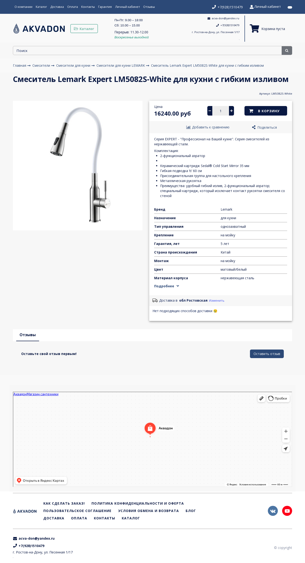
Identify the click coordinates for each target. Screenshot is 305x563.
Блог (191, 511)
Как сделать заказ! (64, 504)
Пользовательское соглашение (77, 511)
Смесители (41, 65)
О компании (23, 7)
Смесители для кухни (73, 65)
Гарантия (105, 7)
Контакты (88, 7)
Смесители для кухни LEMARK (121, 65)
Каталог (41, 7)
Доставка (57, 7)
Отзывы (149, 7)
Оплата (72, 7)
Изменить (216, 300)
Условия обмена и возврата (148, 511)
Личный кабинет (127, 7)
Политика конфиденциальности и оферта (138, 504)
